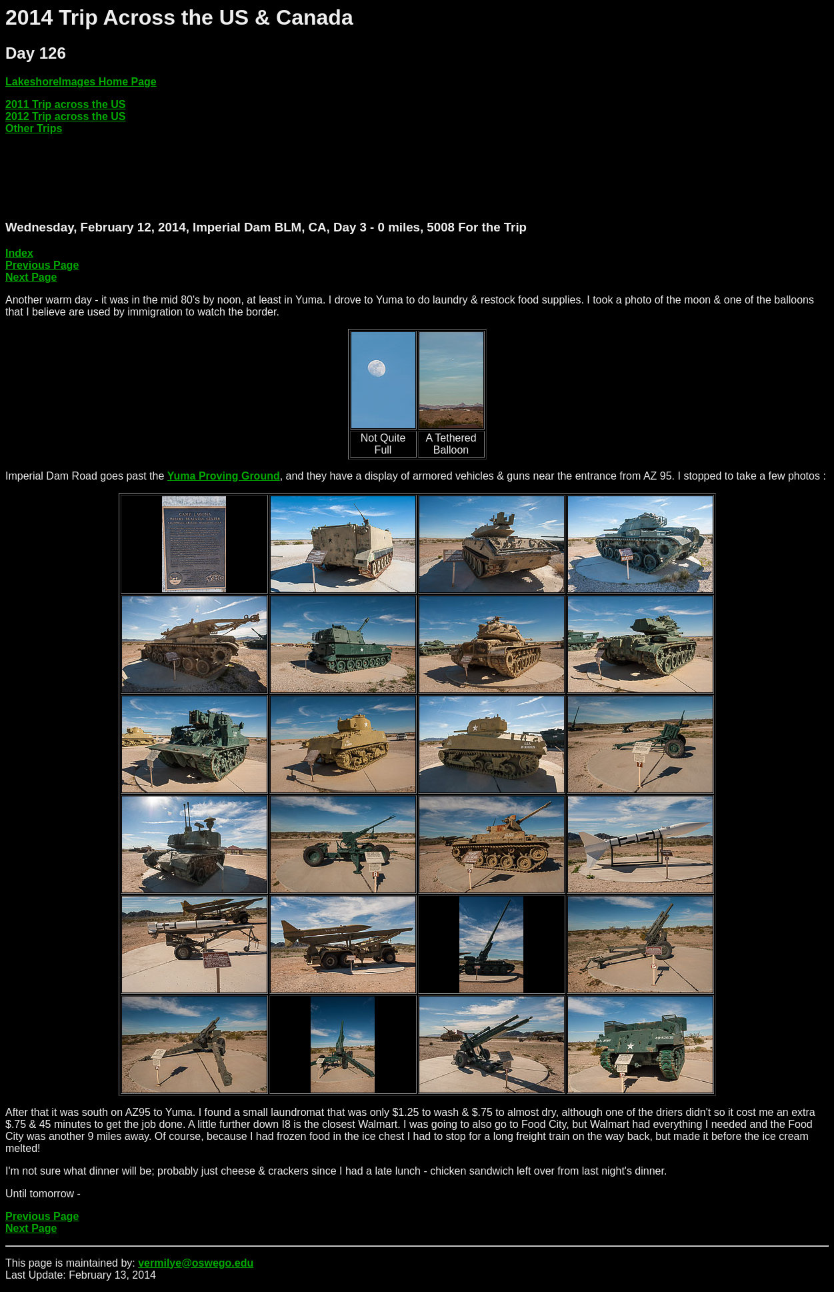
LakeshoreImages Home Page (81, 81)
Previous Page (42, 265)
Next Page (31, 277)
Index (19, 253)
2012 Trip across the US (65, 116)
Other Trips (33, 128)
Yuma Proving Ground (223, 476)
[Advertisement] (248, 177)
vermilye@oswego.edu (195, 1263)
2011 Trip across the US (65, 104)
